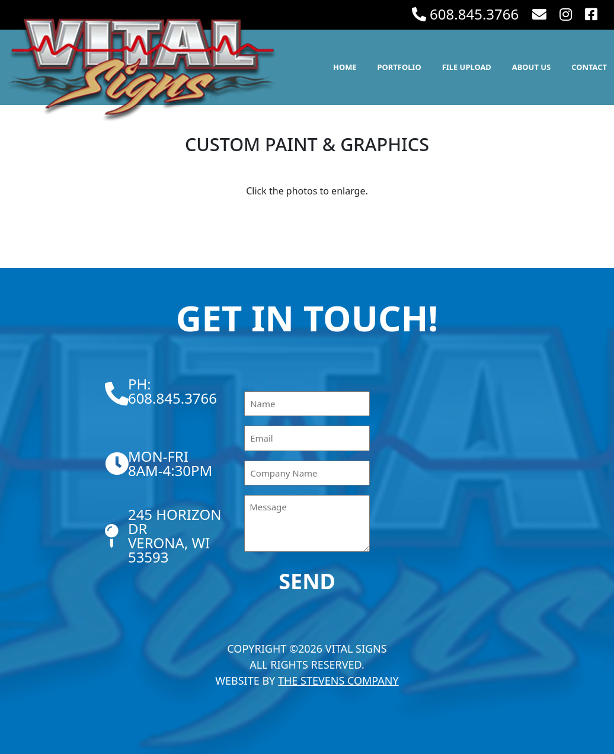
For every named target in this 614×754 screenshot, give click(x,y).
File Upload (466, 67)
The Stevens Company (338, 680)
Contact (589, 67)
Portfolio (399, 67)
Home (345, 67)
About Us (531, 67)
